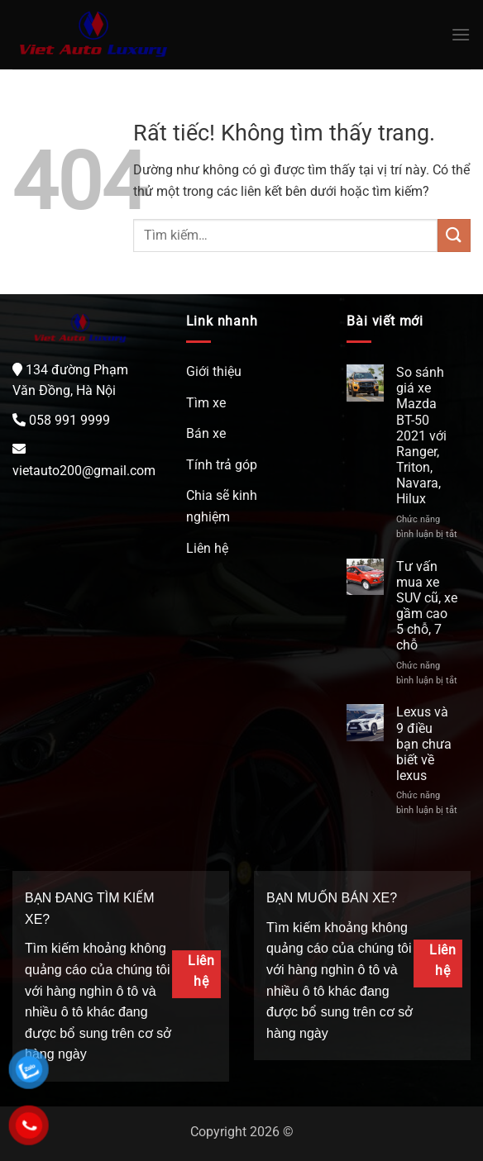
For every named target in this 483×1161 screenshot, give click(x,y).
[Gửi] (454, 235)
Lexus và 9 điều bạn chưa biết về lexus (424, 743)
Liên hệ (207, 548)
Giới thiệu (214, 371)
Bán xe (206, 433)
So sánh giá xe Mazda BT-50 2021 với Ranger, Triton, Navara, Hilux (421, 435)
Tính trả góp (221, 465)
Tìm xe (206, 403)
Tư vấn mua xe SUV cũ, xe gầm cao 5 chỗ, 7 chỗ (426, 606)
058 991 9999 (69, 420)
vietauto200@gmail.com (83, 470)
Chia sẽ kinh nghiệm (221, 506)
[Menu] (461, 34)
